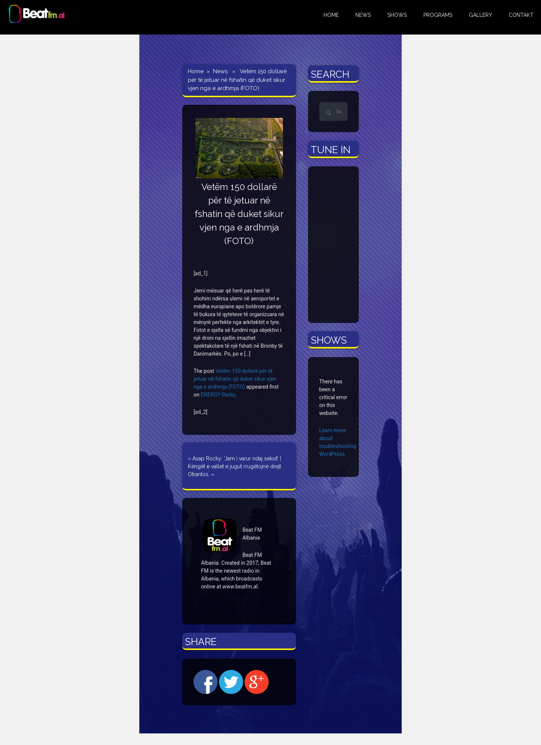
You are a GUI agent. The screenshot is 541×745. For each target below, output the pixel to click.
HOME (331, 15)
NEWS (363, 15)
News (220, 71)
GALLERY (480, 15)
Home (196, 71)
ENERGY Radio (218, 395)
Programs (437, 15)
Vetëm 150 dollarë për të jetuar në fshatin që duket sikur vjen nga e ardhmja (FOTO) (234, 379)
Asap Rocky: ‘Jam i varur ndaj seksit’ (235, 458)
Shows (397, 15)
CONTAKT (521, 15)
